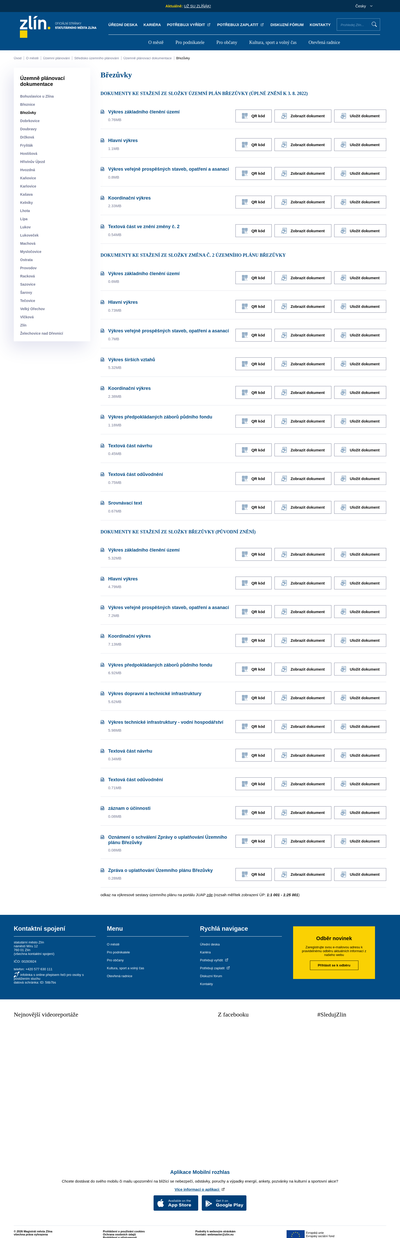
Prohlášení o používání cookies (124, 1222)
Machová (27, 243)
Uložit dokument (360, 116)
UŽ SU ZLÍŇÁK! (197, 6)
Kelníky (26, 203)
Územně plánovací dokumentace (147, 58)
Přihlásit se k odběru (334, 957)
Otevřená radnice (324, 42)
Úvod (17, 58)
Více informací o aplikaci (199, 1180)
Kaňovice (28, 178)
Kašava (26, 194)
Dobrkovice (30, 121)
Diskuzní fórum (287, 24)
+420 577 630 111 (39, 961)
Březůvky (183, 58)
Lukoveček (29, 235)
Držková (27, 137)
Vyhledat (374, 24)
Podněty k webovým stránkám (215, 1222)
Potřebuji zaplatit (241, 24)
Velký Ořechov (32, 309)
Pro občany (227, 42)
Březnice (27, 104)
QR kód (251, 115)
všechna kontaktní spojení (34, 945)
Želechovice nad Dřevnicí (41, 333)
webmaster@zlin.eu (220, 1225)
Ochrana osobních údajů (119, 1225)
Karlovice (28, 186)
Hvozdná (27, 170)
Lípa (24, 219)
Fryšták (26, 145)
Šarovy (26, 292)
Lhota (25, 211)
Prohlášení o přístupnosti (120, 1228)
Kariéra (152, 24)
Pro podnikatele (190, 42)
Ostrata (26, 260)
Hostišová (28, 153)
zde (210, 886)
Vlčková (27, 317)
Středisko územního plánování (96, 58)
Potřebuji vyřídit (189, 24)
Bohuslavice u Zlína (37, 96)
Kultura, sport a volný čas (272, 42)
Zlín (23, 325)
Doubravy (28, 129)
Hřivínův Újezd (32, 162)
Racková (27, 276)
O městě (155, 42)
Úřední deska (123, 24)
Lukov (25, 227)
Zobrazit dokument (302, 116)
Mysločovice (30, 252)
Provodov (28, 268)
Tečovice (27, 301)
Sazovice (27, 284)
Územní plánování (56, 58)
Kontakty (320, 24)
